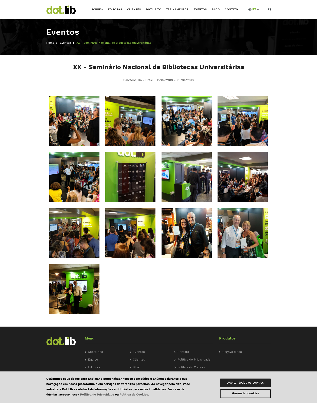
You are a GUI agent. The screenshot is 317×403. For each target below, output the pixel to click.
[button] (253, 9)
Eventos (200, 9)
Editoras (115, 9)
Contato (231, 9)
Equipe (93, 359)
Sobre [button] (96, 9)
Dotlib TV (153, 9)
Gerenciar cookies (245, 393)
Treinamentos (177, 9)
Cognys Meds (232, 352)
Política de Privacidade (97, 394)
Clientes (134, 9)
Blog (216, 9)
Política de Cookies (192, 367)
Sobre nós (95, 352)
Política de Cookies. (134, 394)
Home (50, 42)
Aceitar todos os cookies (245, 382)
